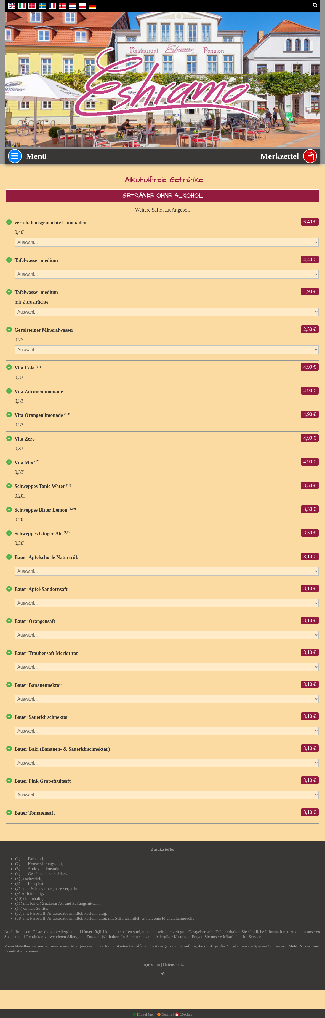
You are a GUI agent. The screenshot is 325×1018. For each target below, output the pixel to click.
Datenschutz (173, 964)
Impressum (150, 964)
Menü (27, 156)
